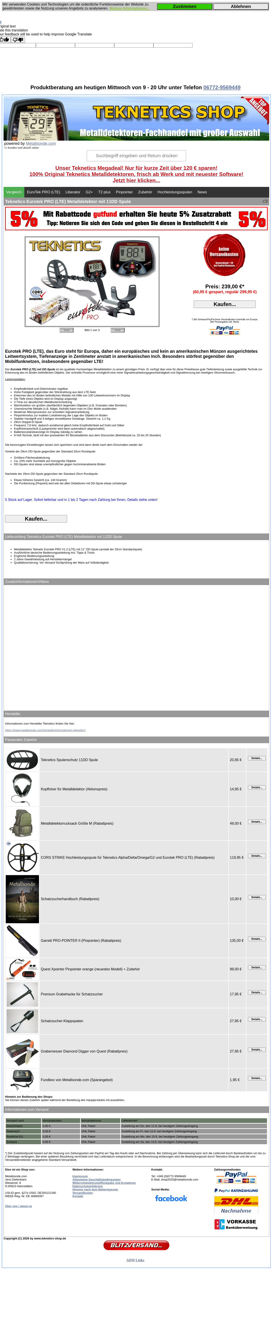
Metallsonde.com (41, 143)
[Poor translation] (18, 39)
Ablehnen (241, 6)
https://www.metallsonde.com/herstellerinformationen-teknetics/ (45, 730)
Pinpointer (124, 192)
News (202, 192)
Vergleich (14, 192)
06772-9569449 (221, 87)
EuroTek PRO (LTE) (43, 192)
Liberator (73, 192)
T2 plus (104, 192)
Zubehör (145, 192)
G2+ (89, 192)
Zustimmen (185, 6)
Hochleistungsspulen (174, 192)
